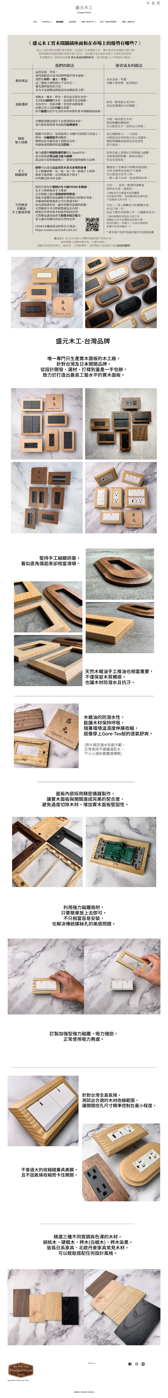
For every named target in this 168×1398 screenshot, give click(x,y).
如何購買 (72, 22)
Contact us (91, 1363)
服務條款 (77, 1392)
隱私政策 (84, 1392)
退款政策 (91, 1392)
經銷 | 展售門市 (89, 22)
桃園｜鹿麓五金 (128, 22)
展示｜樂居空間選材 (108, 22)
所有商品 (47, 22)
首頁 (35, 22)
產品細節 (59, 22)
